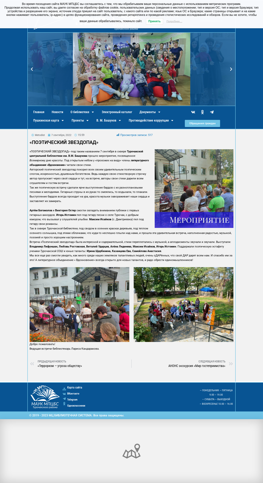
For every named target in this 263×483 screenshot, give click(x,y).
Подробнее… (174, 21)
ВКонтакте (73, 393)
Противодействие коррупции (151, 120)
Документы (150, 112)
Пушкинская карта (48, 120)
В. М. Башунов (108, 120)
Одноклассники (76, 405)
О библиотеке (82, 112)
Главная (38, 112)
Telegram (72, 399)
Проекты (80, 120)
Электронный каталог (117, 112)
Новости (57, 112)
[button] (32, 69)
